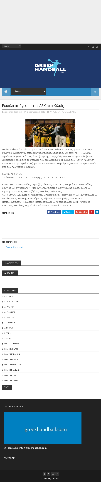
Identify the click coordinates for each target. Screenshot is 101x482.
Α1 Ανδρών (55, 111)
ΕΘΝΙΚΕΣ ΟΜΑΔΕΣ (11, 343)
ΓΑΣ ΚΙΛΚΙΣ (71, 111)
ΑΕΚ (63, 111)
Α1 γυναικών (9, 312)
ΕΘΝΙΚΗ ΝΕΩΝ (10, 375)
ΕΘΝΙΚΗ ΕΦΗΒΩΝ (11, 359)
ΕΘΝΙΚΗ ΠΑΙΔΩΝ (11, 380)
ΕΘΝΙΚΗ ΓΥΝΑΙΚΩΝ (12, 354)
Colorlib (55, 478)
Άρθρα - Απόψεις (11, 301)
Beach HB (8, 296)
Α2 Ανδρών (9, 317)
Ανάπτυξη (8, 328)
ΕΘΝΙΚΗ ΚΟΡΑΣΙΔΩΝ (12, 364)
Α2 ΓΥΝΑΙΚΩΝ (9, 322)
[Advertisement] (50, 22)
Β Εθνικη (8, 333)
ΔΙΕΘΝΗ (7, 338)
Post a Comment (14, 247)
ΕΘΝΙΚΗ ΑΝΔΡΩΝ (11, 349)
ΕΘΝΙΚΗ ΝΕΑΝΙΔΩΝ (12, 370)
